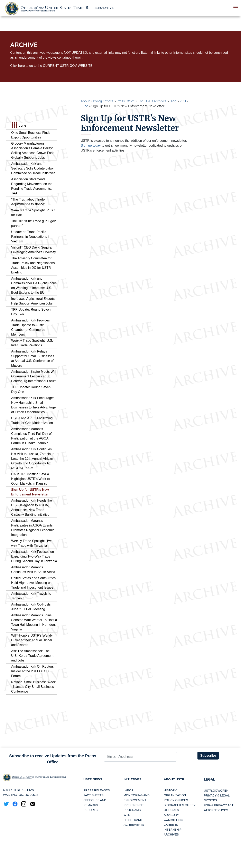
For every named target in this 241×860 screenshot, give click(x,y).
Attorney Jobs (216, 810)
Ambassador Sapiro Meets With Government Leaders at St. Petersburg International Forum (34, 376)
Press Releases (96, 790)
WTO (127, 815)
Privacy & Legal (217, 795)
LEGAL (209, 779)
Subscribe (208, 755)
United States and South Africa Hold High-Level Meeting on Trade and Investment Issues (33, 582)
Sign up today (91, 145)
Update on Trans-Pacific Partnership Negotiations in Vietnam (30, 236)
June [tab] (18, 125)
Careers (171, 825)
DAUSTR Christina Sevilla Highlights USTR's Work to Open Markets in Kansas (30, 478)
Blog (173, 101)
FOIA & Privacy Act (218, 805)
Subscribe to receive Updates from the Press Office (52, 759)
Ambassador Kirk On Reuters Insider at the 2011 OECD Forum (32, 671)
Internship (173, 829)
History (170, 790)
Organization (175, 795)
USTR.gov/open (216, 790)
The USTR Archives (152, 101)
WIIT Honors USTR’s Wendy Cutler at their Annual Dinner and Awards (32, 640)
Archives (171, 834)
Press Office (126, 101)
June (84, 106)
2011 (183, 101)
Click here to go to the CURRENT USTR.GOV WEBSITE (51, 65)
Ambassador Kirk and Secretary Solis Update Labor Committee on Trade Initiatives (33, 168)
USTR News (93, 779)
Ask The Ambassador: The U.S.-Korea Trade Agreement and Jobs (32, 655)
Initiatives (133, 779)
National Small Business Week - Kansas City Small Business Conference (33, 686)
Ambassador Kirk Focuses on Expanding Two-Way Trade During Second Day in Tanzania (34, 556)
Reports (90, 810)
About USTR (174, 779)
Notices (210, 800)
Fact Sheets (93, 795)
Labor (129, 790)
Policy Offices (103, 101)
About (85, 101)
